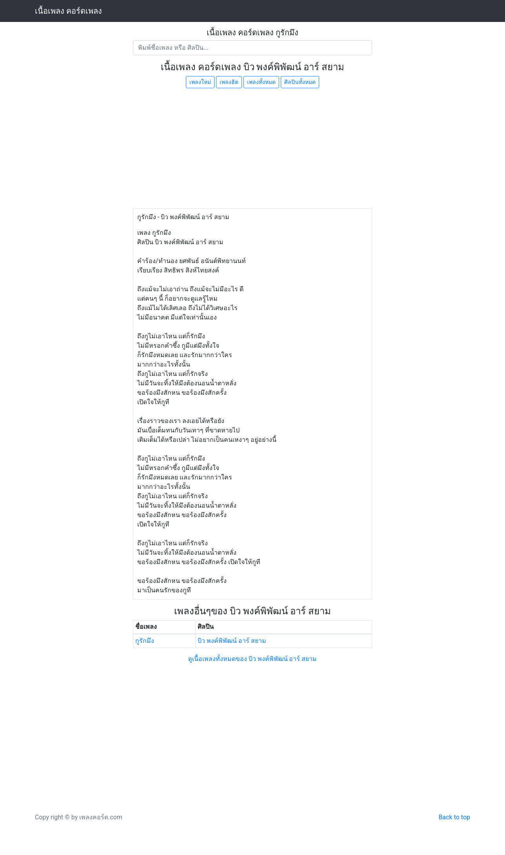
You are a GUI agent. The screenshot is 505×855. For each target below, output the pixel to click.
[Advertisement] (252, 149)
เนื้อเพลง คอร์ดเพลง (68, 11)
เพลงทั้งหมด (261, 82)
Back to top (454, 817)
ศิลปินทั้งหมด (300, 82)
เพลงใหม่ (200, 82)
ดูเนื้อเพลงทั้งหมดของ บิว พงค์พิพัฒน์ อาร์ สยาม (252, 659)
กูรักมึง (144, 640)
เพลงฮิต (229, 82)
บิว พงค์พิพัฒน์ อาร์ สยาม (232, 640)
